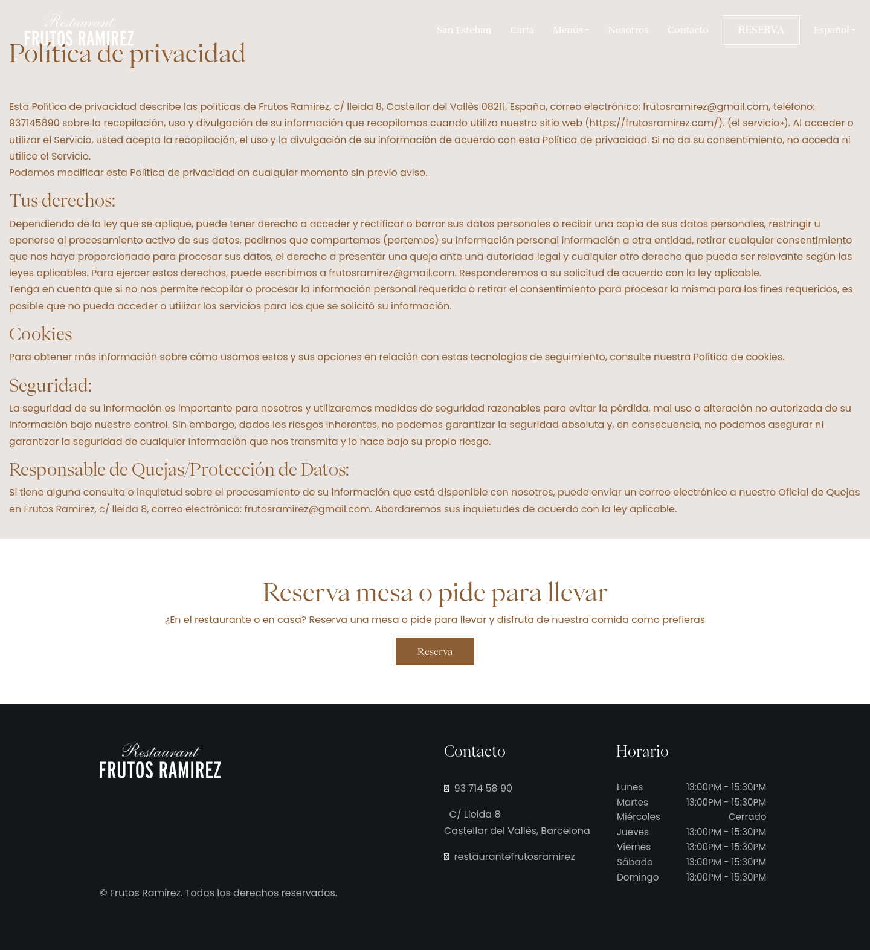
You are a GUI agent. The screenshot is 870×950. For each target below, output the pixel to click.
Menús (568, 30)
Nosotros (628, 30)
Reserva (435, 651)
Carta (522, 30)
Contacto (688, 30)
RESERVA (761, 29)
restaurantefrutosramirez (509, 857)
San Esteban (464, 30)
